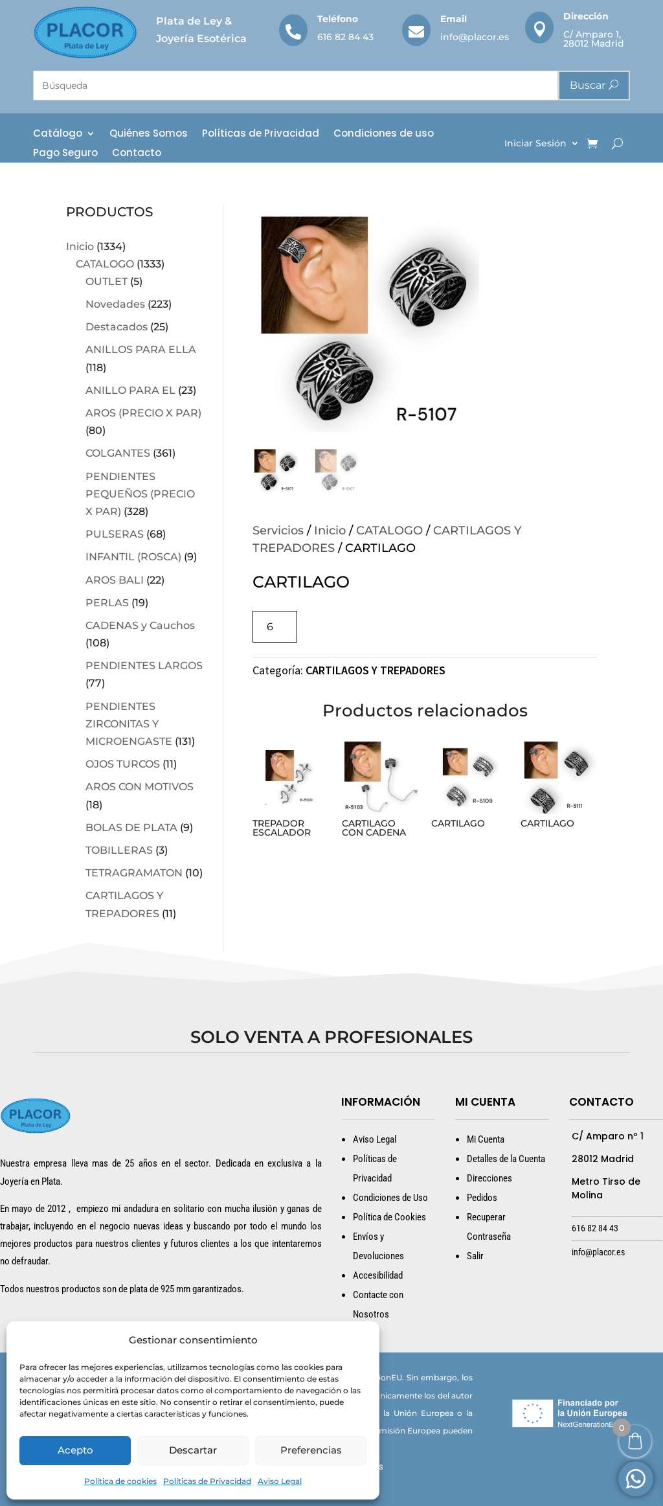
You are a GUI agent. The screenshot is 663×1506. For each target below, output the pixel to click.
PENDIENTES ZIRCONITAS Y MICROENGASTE (128, 723)
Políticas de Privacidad (207, 1481)
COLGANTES (117, 453)
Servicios (278, 530)
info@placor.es (474, 37)
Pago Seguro (65, 153)
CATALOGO (105, 264)
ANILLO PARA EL (130, 390)
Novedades (115, 304)
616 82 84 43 (345, 37)
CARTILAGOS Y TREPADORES (375, 670)
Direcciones (489, 1178)
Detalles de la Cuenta (506, 1159)
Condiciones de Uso (390, 1198)
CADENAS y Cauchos (140, 625)
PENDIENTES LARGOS (144, 665)
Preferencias (311, 1450)
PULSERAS (114, 534)
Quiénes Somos (148, 134)
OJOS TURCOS (122, 764)
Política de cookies (120, 1481)
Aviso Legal (280, 1481)
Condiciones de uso (383, 134)
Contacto (136, 153)
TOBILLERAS (119, 850)
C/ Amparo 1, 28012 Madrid (593, 39)
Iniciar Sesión (535, 144)
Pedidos (482, 1198)
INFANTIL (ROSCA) (133, 557)
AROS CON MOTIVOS (139, 787)
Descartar (193, 1450)
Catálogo (57, 134)
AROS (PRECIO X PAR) (143, 413)
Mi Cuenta (485, 1139)
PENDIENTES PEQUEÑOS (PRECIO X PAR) (140, 494)
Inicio (80, 246)
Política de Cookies (389, 1217)
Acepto (75, 1450)
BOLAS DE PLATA (131, 827)
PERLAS (107, 603)
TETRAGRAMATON (134, 873)
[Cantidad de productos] (275, 627)
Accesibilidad (378, 1275)
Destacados (116, 327)
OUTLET (106, 281)
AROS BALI (114, 580)
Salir (475, 1256)
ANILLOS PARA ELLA (140, 349)
